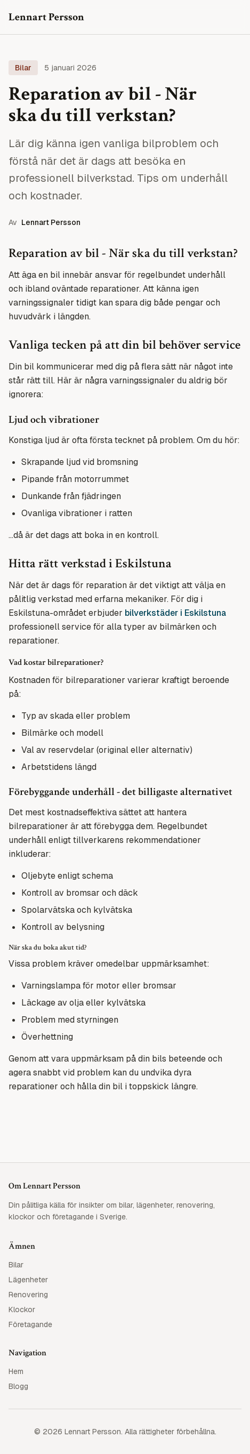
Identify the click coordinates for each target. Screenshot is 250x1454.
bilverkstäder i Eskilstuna (175, 612)
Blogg (18, 1386)
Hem (16, 1371)
